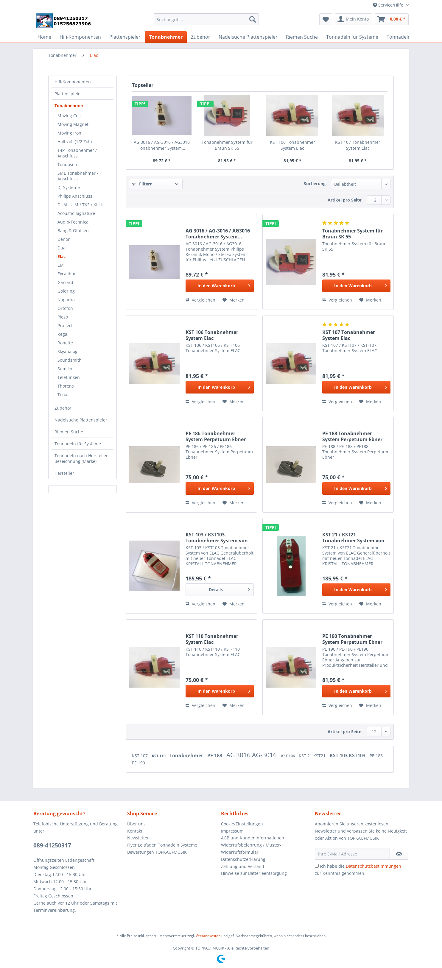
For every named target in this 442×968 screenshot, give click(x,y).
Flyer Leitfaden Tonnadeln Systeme (162, 845)
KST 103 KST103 (348, 755)
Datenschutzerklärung (243, 859)
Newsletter (138, 838)
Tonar (63, 394)
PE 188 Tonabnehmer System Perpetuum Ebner (352, 436)
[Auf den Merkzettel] (233, 300)
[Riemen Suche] (302, 37)
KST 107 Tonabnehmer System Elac (357, 145)
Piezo (62, 317)
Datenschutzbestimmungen (373, 866)
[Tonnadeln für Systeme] (352, 37)
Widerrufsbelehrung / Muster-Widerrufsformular (251, 848)
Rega (62, 334)
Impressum (232, 831)
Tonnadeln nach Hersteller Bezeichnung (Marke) (81, 458)
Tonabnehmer (69, 105)
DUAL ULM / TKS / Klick (80, 204)
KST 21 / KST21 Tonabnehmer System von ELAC (353, 538)
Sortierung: (315, 183)
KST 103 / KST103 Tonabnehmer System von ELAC (217, 538)
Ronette (65, 343)
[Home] (44, 37)
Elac (61, 256)
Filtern (142, 184)
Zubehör (63, 408)
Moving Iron (69, 133)
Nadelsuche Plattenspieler (81, 420)
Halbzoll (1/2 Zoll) (74, 141)
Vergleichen (200, 300)
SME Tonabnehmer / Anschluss (77, 176)
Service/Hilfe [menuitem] (388, 5)
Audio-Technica (72, 222)
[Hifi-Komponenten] (80, 37)
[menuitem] (206, 22)
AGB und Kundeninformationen (252, 838)
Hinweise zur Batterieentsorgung (254, 873)
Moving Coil (69, 115)
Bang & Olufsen (73, 230)
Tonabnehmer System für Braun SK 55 (227, 145)
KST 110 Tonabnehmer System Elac (212, 639)
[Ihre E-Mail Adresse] (352, 854)
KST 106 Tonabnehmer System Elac (292, 145)
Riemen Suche (69, 432)
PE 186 (376, 755)
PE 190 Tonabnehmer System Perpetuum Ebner (352, 639)
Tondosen (67, 164)
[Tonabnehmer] (166, 37)
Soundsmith (69, 360)
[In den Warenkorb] (220, 286)
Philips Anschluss (74, 196)
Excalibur (66, 274)
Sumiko (64, 368)
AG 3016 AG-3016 (252, 755)
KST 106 (288, 755)
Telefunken (68, 377)
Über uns (136, 824)
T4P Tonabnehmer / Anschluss (77, 153)
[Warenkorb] (392, 19)
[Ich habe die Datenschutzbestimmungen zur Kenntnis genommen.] (317, 866)
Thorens (65, 386)
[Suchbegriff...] (206, 19)
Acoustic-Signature (76, 213)
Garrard (65, 282)
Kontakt (134, 831)
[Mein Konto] (353, 19)
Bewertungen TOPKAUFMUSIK (157, 852)
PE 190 (138, 763)
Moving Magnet (72, 124)
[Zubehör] (200, 37)
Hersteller (64, 473)
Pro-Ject (65, 325)
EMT (61, 265)
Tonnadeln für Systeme (78, 443)
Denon (64, 239)
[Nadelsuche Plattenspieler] (248, 37)
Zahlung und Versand (242, 866)
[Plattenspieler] (125, 37)
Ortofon (65, 308)
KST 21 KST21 (313, 755)
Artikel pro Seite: (345, 200)
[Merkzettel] (325, 19)
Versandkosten (208, 935)
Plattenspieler (68, 93)
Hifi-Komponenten (73, 82)
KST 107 (140, 755)
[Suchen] (252, 19)
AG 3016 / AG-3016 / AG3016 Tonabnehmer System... (162, 145)
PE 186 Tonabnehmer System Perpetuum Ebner (216, 436)
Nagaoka (66, 299)
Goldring (66, 291)
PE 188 (215, 755)
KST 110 (159, 755)
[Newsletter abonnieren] (399, 854)
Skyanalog (67, 351)
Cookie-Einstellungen (242, 824)
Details (229, 588)
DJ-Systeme (68, 187)
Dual (62, 248)
